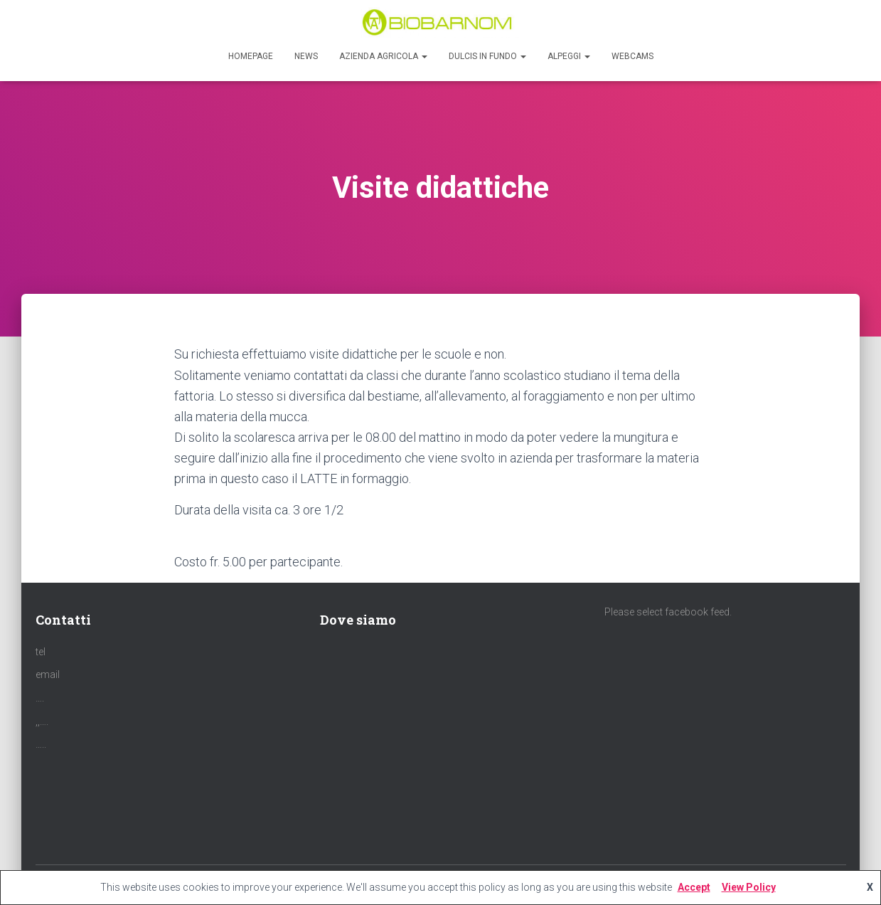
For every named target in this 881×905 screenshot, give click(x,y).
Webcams (632, 56)
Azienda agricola (383, 56)
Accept (694, 887)
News (306, 56)
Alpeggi (569, 56)
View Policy (749, 887)
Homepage (250, 56)
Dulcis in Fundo (487, 56)
